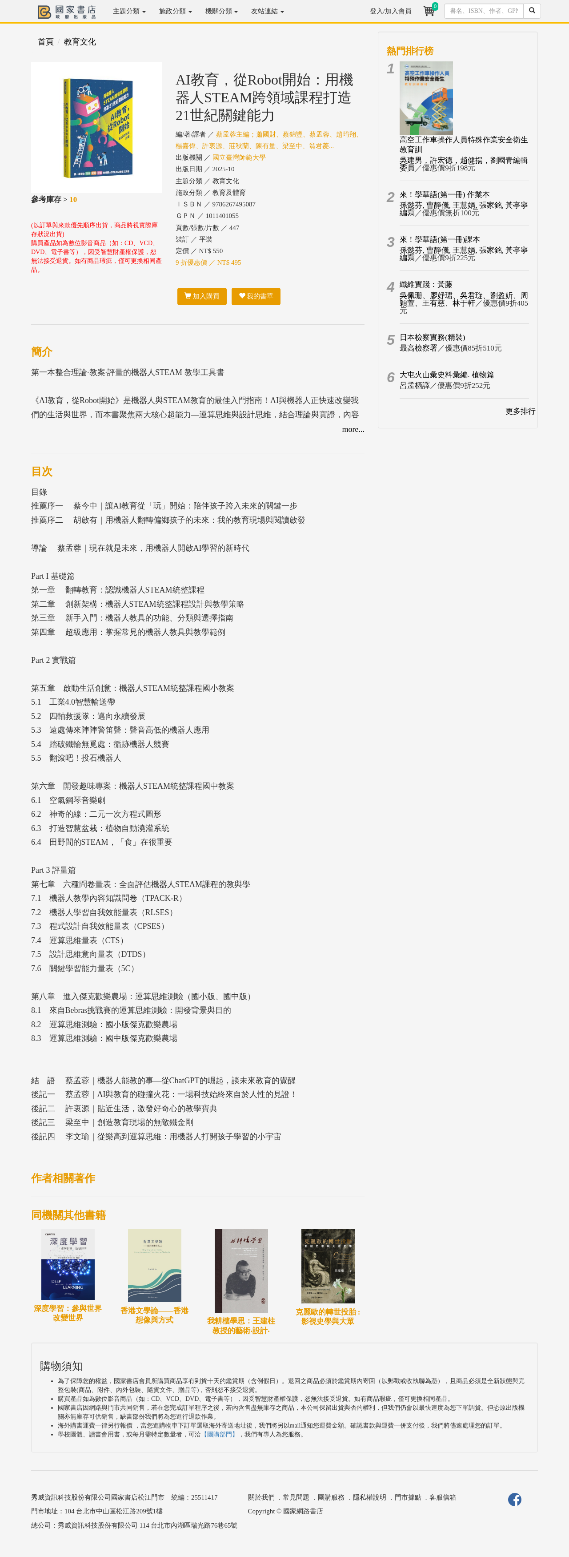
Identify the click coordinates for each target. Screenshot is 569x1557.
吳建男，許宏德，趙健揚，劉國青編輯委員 (464, 164)
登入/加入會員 (391, 11)
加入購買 (202, 296)
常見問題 (296, 1497)
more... (353, 429)
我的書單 (256, 296)
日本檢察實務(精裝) (432, 337)
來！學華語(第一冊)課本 (440, 239)
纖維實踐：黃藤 (426, 284)
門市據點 (408, 1497)
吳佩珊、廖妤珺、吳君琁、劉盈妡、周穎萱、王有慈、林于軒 (464, 299)
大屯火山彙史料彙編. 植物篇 (447, 375)
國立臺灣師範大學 (239, 157)
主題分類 (129, 11)
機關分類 (221, 11)
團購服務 (331, 1497)
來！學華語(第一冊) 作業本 (445, 194)
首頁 (46, 41)
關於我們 (261, 1497)
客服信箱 (442, 1497)
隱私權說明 (369, 1497)
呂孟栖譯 (415, 385)
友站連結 (267, 11)
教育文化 (80, 41)
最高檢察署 (418, 348)
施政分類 (175, 11)
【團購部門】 (219, 1434)
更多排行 (520, 411)
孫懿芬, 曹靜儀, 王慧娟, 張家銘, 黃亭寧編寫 (464, 209)
